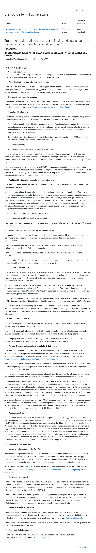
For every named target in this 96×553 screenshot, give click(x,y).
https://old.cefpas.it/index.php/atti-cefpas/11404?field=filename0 (31, 359)
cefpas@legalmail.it (75, 518)
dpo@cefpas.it (43, 537)
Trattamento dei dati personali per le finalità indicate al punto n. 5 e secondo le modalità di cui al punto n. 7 (46, 42)
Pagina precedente (84, 10)
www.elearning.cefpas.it (60, 107)
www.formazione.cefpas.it (38, 107)
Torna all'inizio (83, 547)
